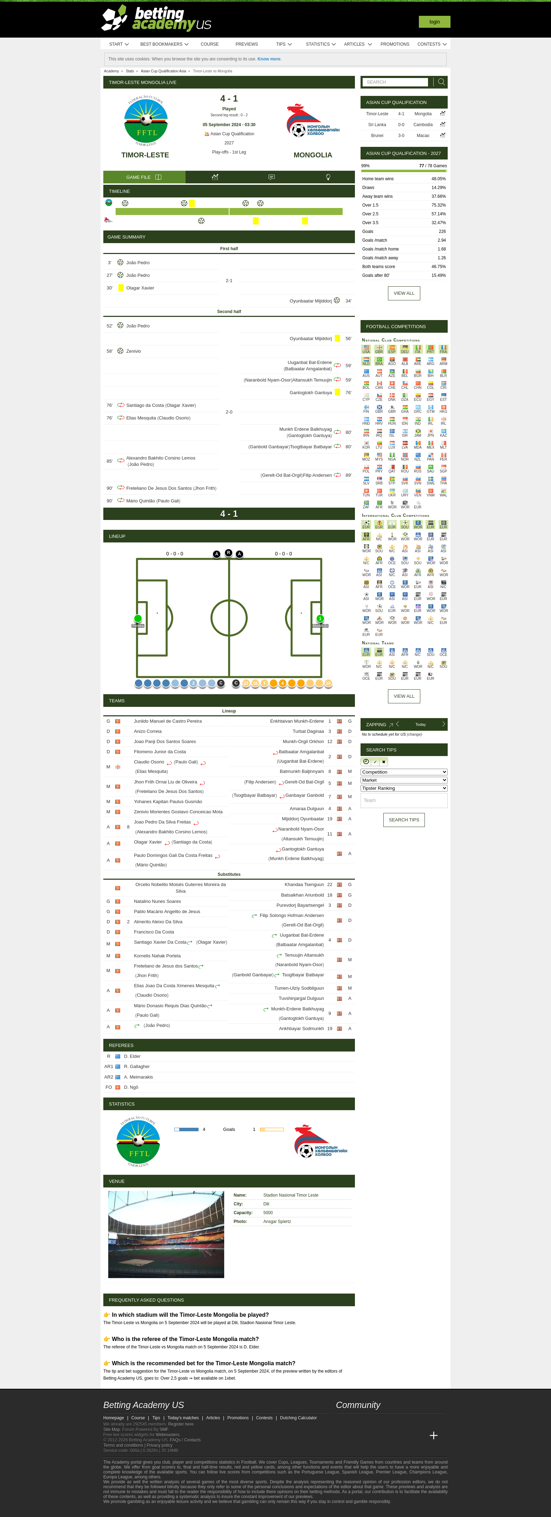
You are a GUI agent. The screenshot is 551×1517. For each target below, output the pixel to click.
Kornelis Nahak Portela (157, 955)
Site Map (111, 1429)
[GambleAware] (119, 1511)
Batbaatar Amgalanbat (308, 368)
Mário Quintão (140, 500)
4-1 (401, 113)
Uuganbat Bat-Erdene (310, 362)
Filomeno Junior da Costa (160, 751)
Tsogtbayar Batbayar (311, 446)
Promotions (395, 44)
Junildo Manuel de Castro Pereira (168, 721)
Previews (247, 44)
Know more (269, 59)
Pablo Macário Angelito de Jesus (167, 911)
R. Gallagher (137, 1066)
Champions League (428, 1472)
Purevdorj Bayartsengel (300, 905)
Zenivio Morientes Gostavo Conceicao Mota (178, 811)
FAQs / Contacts (185, 1440)
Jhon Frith (205, 488)
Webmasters (167, 1434)
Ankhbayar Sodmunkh (301, 1028)
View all (404, 293)
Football (248, 1462)
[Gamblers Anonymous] (178, 1511)
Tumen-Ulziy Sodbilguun (299, 988)
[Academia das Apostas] (355, 1436)
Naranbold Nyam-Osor (268, 380)
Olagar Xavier (140, 288)
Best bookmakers (164, 44)
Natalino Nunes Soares (157, 901)
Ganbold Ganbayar (269, 446)
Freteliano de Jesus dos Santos (166, 966)
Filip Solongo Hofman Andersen (292, 915)
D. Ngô (131, 1087)
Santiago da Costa (145, 405)
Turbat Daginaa (308, 731)
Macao (423, 135)
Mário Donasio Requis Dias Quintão (170, 1005)
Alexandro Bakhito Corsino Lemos (160, 458)
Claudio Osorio (174, 418)
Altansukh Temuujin (312, 380)
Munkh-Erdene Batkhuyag (297, 1008)
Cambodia (423, 124)
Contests (432, 44)
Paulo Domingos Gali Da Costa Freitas (173, 855)
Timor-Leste (145, 155)
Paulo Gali (168, 500)
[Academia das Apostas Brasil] (368, 1436)
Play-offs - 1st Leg (229, 152)
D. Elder (132, 1056)
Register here (181, 1424)
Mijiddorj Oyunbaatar (303, 818)
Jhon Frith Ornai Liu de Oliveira (165, 781)
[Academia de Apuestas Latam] (408, 1436)
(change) (414, 734)
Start (119, 44)
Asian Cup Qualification (229, 133)
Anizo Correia (148, 731)
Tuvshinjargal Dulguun (301, 998)
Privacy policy (159, 1445)
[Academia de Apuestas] (394, 1436)
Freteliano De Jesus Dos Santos (159, 488)
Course (210, 44)
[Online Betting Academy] (381, 1436)
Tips (284, 44)
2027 (229, 143)
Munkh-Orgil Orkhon (303, 741)
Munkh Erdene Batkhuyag (305, 429)
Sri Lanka (377, 124)
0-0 (401, 124)
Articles (358, 44)
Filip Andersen (317, 475)
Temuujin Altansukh (304, 955)
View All (404, 696)
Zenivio (133, 351)
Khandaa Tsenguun (304, 884)
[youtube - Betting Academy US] (355, 1421)
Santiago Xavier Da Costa (160, 942)
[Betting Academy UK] (421, 1436)
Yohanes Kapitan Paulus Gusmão (168, 801)
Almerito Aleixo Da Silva (158, 921)
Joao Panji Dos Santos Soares (165, 741)
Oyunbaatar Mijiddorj (311, 301)
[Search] (439, 82)
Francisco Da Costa (154, 932)
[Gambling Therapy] (169, 1511)
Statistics (321, 44)
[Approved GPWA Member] (145, 1511)
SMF (164, 1429)
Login (434, 22)
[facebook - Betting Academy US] (368, 1421)
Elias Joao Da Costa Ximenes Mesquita (174, 985)
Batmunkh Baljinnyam (302, 771)
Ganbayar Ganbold (304, 795)
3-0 (401, 135)
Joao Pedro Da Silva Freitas (162, 822)
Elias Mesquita (141, 418)
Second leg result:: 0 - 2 (229, 115)
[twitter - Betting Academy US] (342, 1421)
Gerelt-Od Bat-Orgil (282, 475)
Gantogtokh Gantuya (311, 392)
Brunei (377, 135)
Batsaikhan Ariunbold (302, 895)
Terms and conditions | (125, 1445)
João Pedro (138, 262)
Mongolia (313, 155)
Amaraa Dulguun (307, 808)
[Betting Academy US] (342, 1436)
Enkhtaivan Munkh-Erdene (297, 721)
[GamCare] (159, 1511)
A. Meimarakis (138, 1077)
